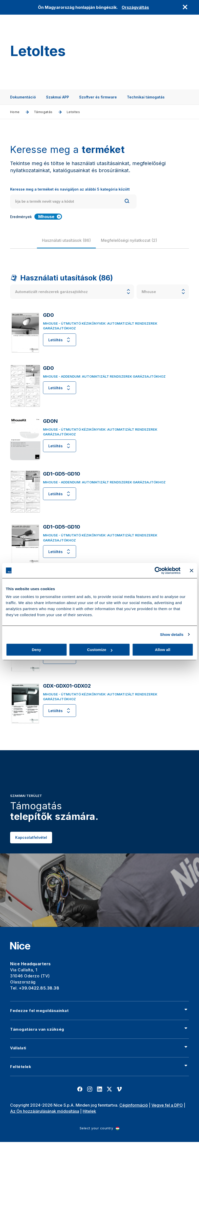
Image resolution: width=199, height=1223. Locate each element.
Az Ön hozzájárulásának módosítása (44, 1111)
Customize (99, 649)
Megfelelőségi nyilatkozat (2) (129, 240)
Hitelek (89, 1111)
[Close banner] (191, 570)
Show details (172, 634)
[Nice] (20, 946)
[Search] (126, 201)
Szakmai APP (57, 97)
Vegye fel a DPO (167, 1105)
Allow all (162, 649)
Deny (36, 649)
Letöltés (59, 339)
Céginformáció (133, 1105)
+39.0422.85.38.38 (39, 988)
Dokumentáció (23, 97)
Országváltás (135, 7)
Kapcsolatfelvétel (31, 854)
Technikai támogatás (146, 97)
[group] (66, 240)
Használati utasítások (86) (66, 240)
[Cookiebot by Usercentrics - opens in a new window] (158, 570)
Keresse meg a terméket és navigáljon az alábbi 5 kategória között (70, 189)
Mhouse (49, 216)
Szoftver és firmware (98, 97)
